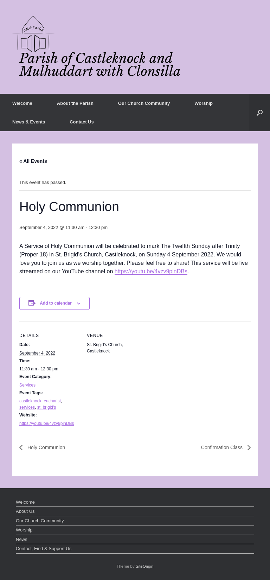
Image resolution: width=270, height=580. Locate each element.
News (21, 539)
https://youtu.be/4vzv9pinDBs (151, 271)
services (27, 407)
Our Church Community (144, 103)
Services (27, 385)
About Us (25, 511)
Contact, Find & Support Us (43, 548)
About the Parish (75, 103)
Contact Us (82, 122)
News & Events (28, 122)
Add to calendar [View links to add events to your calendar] (56, 303)
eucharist (52, 401)
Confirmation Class (222, 447)
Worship (203, 103)
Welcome (22, 103)
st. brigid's (46, 407)
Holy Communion (45, 447)
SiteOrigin (145, 566)
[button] (259, 112)
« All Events (33, 161)
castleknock (30, 401)
